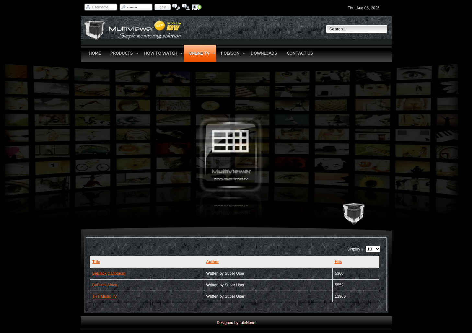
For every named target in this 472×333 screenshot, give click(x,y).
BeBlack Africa (104, 285)
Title (96, 262)
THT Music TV (104, 296)
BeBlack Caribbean (109, 273)
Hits (338, 262)
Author (212, 262)
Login (162, 7)
